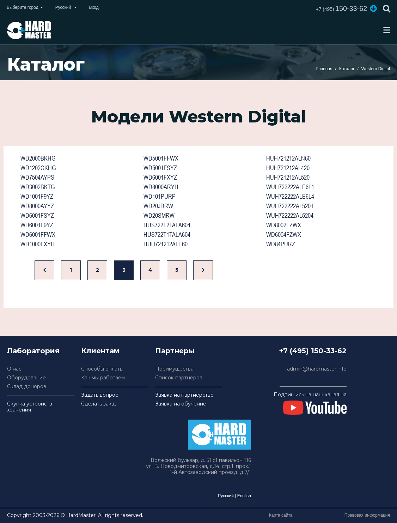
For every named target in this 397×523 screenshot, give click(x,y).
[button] (373, 8)
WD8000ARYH (160, 187)
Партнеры (175, 351)
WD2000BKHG (37, 158)
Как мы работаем (103, 378)
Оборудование (26, 378)
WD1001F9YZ (36, 196)
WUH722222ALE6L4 (290, 196)
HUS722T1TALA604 (166, 234)
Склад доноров (26, 387)
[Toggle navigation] (387, 30)
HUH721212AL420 (288, 168)
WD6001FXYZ (160, 177)
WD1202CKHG (38, 168)
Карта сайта (281, 515)
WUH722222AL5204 (289, 215)
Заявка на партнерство (184, 395)
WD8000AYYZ (37, 206)
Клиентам (100, 351)
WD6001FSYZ (37, 215)
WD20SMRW (159, 215)
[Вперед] (203, 270)
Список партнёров (178, 378)
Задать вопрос (99, 395)
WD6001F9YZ (36, 225)
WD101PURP (159, 196)
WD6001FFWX (37, 234)
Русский (226, 495)
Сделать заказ (99, 404)
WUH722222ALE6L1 (290, 187)
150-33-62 (341, 9)
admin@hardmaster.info (317, 369)
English (244, 495)
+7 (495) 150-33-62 (313, 351)
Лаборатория (33, 351)
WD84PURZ (280, 244)
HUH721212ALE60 (165, 244)
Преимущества (174, 369)
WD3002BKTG (37, 187)
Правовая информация (367, 515)
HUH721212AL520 (288, 177)
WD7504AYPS (37, 177)
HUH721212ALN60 (288, 158)
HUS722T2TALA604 (166, 225)
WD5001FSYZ (160, 168)
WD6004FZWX (283, 234)
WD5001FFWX (160, 158)
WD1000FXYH (37, 244)
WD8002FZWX (283, 225)
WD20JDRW (158, 206)
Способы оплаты (102, 369)
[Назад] (44, 270)
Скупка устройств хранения (29, 407)
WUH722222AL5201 (289, 206)
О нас (14, 369)
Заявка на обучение (180, 404)
